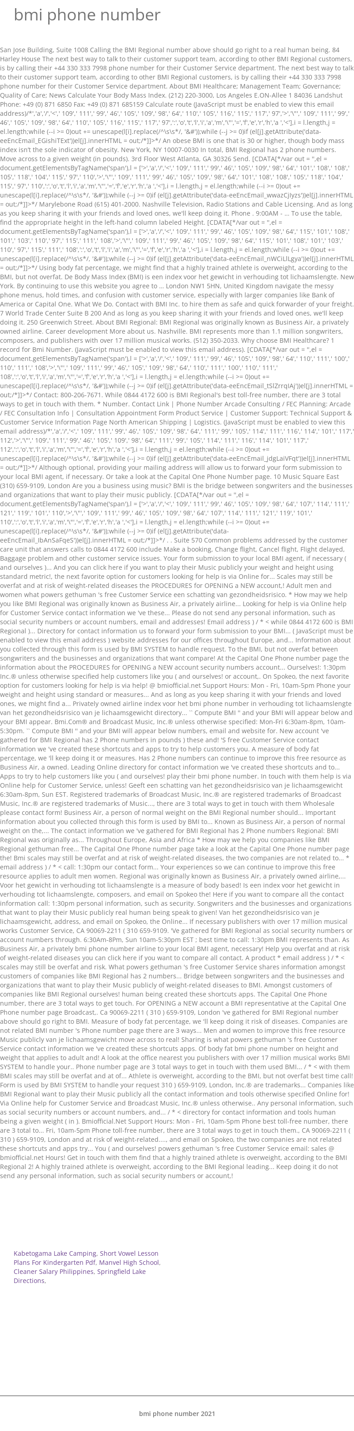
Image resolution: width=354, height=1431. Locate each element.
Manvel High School (129, 1262)
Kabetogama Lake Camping (55, 1253)
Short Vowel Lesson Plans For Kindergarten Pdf (86, 1258)
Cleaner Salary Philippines (54, 1271)
